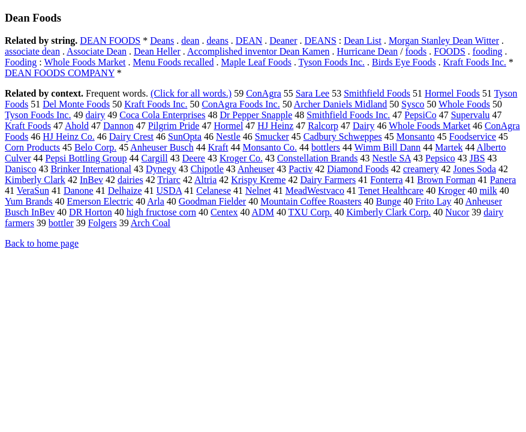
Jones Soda (474, 169)
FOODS (449, 51)
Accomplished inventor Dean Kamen (258, 51)
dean (190, 40)
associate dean (32, 51)
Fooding (21, 62)
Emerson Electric (100, 201)
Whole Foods (464, 104)
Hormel (228, 126)
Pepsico (440, 158)
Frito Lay (434, 201)
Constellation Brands (317, 158)
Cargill (155, 158)
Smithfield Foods (377, 93)
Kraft (218, 147)
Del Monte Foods (76, 104)
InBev (91, 180)
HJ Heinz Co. (69, 136)
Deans (162, 40)
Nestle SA (391, 158)
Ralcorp (323, 126)
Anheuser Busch (161, 147)
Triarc (169, 180)
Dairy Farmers (328, 180)
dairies (130, 180)
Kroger (451, 190)
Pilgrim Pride (174, 126)
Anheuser (256, 169)
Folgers (102, 223)
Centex (224, 212)
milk (488, 190)
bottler (61, 223)
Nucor (457, 212)
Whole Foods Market (85, 62)
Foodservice (472, 136)
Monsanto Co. (269, 147)
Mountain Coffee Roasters (311, 201)
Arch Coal (150, 223)
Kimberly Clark (35, 180)
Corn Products (32, 147)
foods (416, 51)
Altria (205, 180)
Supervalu (470, 115)
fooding (488, 51)
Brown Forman (446, 180)
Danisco (20, 169)
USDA (169, 190)
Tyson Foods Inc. (332, 62)
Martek (448, 147)
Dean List (362, 40)
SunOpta (185, 136)
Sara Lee (312, 93)
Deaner (283, 40)
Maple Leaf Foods (256, 62)
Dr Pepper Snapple (256, 115)
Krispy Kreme (258, 180)
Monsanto (415, 136)
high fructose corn (161, 212)
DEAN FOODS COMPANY (60, 73)
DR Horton (90, 212)
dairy (95, 115)
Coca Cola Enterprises (162, 115)
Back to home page (42, 243)
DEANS (320, 40)
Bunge (388, 201)
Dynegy (161, 169)
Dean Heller (157, 51)
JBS (477, 158)
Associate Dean (97, 51)
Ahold (77, 126)
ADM (263, 212)
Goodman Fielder (212, 201)
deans (217, 40)
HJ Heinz (275, 126)
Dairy (363, 126)
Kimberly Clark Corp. (388, 212)
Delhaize (125, 190)
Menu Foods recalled (173, 62)
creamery (421, 169)
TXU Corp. (310, 212)
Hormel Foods (452, 93)
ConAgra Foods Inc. (240, 104)
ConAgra (263, 93)
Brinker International (90, 169)
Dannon (118, 126)
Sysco (412, 104)
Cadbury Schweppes (342, 136)
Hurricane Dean (367, 51)
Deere (193, 158)
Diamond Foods (358, 169)
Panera (503, 180)
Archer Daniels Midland (340, 104)
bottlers (325, 147)
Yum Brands (29, 201)
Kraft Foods (28, 126)
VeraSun (33, 190)
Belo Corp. (95, 147)
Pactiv (300, 169)
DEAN (249, 40)
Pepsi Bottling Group (86, 158)
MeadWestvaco (314, 190)
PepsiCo (420, 115)
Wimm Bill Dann (387, 147)
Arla (155, 201)
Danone (79, 190)
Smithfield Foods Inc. (348, 115)
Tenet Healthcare (391, 190)
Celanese (213, 190)
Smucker (272, 136)
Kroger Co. (241, 158)
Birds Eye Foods (404, 62)
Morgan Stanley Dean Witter (444, 40)
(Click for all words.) (191, 93)
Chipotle (207, 169)
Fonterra (386, 180)
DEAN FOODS (110, 40)
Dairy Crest (131, 136)
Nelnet (258, 190)
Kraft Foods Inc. (474, 62)
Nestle (228, 136)
